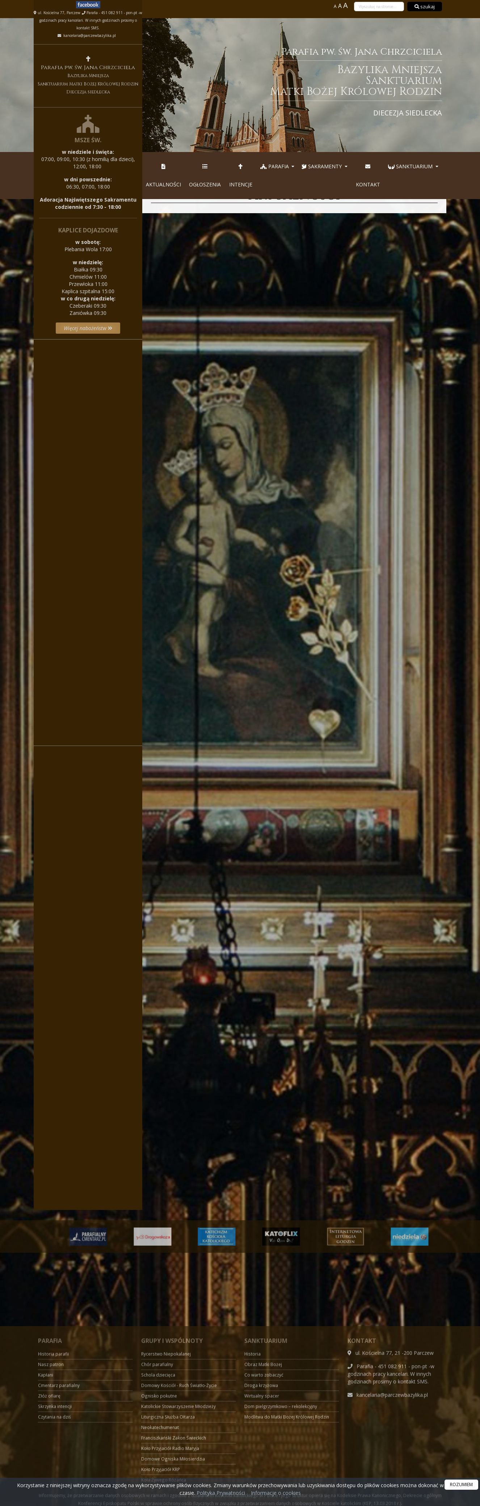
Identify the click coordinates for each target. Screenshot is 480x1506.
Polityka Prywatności (220, 1492)
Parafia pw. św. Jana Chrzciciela (299, 81)
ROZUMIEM (461, 1484)
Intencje (240, 175)
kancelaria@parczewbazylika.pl (89, 35)
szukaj (424, 6)
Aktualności (163, 175)
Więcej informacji (88, 555)
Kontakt (368, 175)
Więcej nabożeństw (88, 328)
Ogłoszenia (205, 175)
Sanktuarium (411, 166)
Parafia (275, 166)
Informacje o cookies (276, 1492)
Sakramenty (322, 166)
